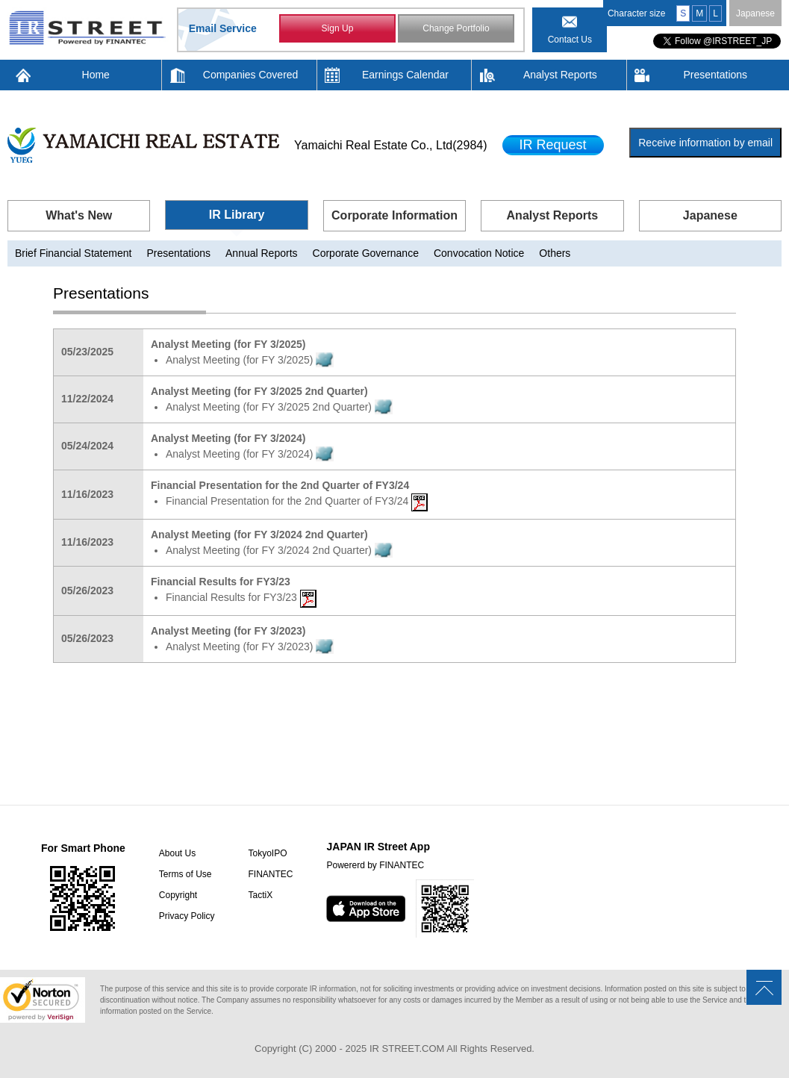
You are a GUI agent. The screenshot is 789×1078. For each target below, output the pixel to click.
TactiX (260, 895)
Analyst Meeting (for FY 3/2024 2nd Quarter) (279, 550)
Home (96, 75)
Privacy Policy (187, 916)
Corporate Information (394, 215)
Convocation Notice (479, 253)
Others (554, 253)
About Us (177, 853)
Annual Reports (261, 253)
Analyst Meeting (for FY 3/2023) (250, 646)
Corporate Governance (366, 253)
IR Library (237, 214)
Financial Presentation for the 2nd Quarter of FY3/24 (297, 501)
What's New (79, 215)
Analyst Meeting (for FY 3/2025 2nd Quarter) (279, 407)
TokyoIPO (267, 853)
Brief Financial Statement (73, 253)
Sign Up (338, 28)
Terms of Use (185, 874)
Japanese (755, 13)
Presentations (715, 75)
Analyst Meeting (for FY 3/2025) (250, 360)
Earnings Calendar (405, 75)
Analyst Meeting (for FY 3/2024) (250, 454)
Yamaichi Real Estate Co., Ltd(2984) (390, 145)
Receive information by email (705, 143)
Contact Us (570, 39)
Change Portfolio (455, 28)
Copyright (178, 895)
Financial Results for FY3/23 (241, 597)
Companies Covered (251, 75)
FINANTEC (270, 874)
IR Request (553, 144)
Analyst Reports (560, 75)
